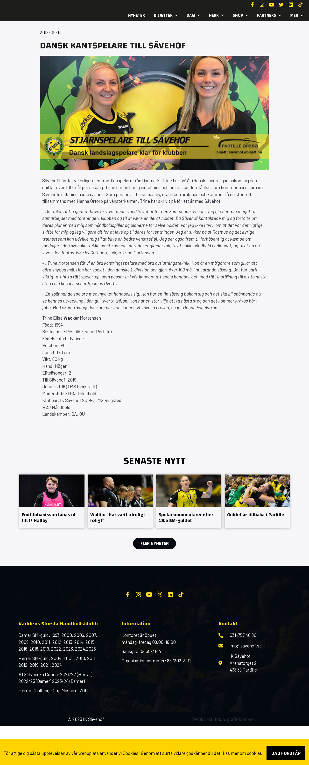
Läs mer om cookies (242, 753)
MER (296, 15)
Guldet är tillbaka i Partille (255, 514)
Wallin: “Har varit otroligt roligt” (117, 517)
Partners (269, 15)
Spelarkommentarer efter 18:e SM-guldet (186, 517)
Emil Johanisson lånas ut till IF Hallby (49, 517)
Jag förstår (286, 753)
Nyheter (136, 15)
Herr (216, 15)
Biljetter (165, 15)
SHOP (240, 15)
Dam (193, 15)
